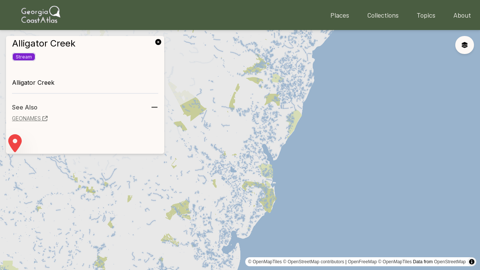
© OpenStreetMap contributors (313, 261)
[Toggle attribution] (471, 261)
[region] (240, 150)
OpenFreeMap (362, 261)
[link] (159, 41)
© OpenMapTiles (265, 261)
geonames (30, 118)
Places (339, 15)
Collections (383, 15)
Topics (426, 15)
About (462, 15)
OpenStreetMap (450, 261)
